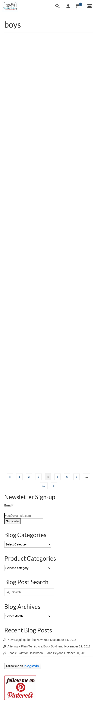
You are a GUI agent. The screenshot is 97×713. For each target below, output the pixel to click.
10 (43, 485)
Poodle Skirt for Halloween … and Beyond (35, 653)
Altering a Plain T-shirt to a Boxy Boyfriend (35, 646)
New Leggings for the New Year (28, 639)
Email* (8, 505)
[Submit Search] (7, 592)
